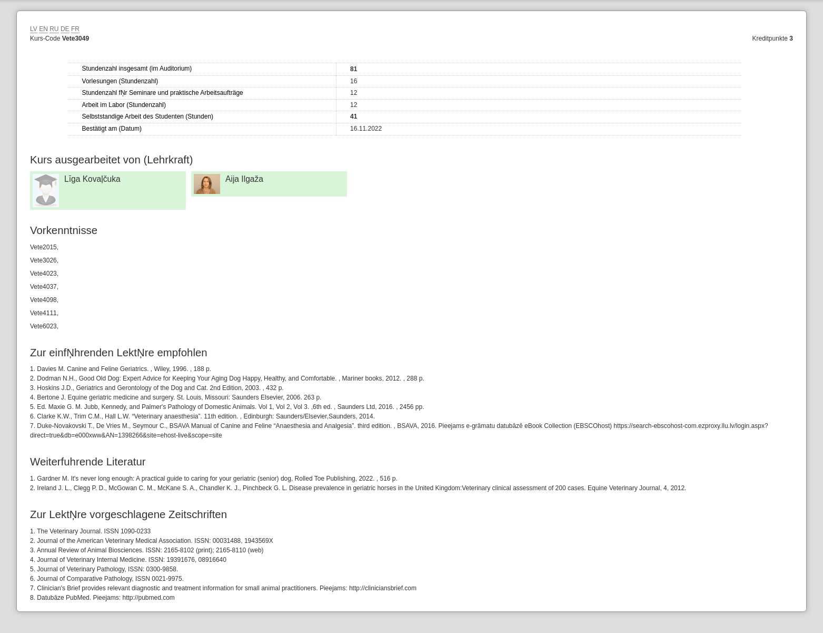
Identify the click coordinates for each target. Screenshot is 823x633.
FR (75, 29)
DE (65, 29)
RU (53, 29)
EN (43, 29)
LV (33, 29)
